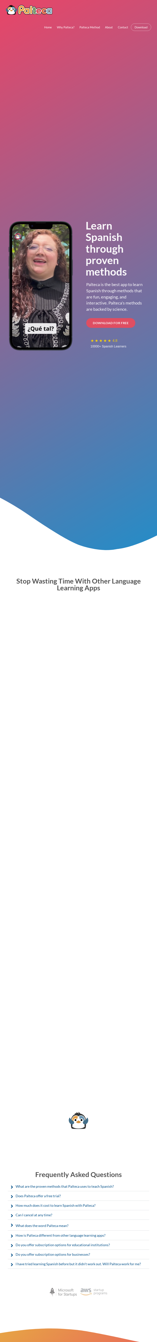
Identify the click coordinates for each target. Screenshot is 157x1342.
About (109, 27)
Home (48, 27)
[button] (78, 1186)
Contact (123, 27)
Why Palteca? (65, 27)
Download (141, 27)
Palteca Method (89, 27)
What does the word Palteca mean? (42, 1225)
